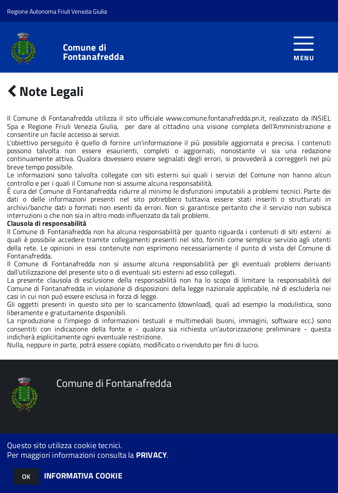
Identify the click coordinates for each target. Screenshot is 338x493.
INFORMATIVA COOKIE (83, 476)
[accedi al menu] (304, 47)
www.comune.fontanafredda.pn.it (215, 118)
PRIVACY (151, 455)
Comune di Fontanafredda (94, 52)
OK (26, 476)
